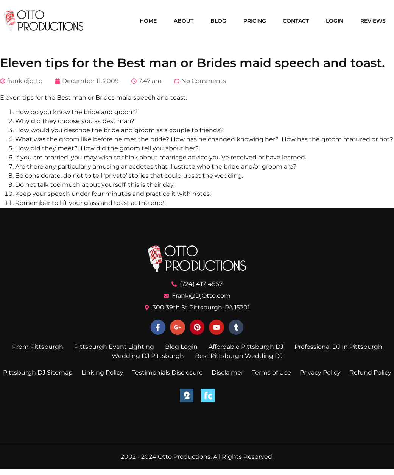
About (183, 20)
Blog (218, 20)
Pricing (254, 20)
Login (334, 20)
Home (148, 20)
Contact (296, 20)
